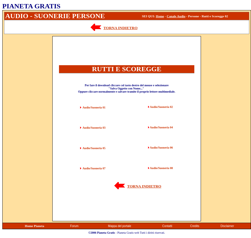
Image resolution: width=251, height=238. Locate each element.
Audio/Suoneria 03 (94, 127)
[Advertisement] (27, 122)
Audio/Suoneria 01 (94, 107)
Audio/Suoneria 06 (161, 147)
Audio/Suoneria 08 (161, 168)
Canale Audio (176, 16)
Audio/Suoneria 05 (94, 148)
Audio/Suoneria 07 (94, 168)
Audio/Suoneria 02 (161, 106)
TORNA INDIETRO (121, 28)
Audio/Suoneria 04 (161, 127)
